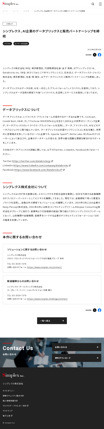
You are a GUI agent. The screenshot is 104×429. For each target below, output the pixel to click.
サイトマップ (8, 411)
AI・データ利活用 (21, 43)
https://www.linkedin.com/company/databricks (41, 165)
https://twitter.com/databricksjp (31, 161)
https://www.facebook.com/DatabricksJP (38, 169)
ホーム (5, 11)
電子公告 (7, 416)
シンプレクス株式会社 (11, 4)
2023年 (26, 11)
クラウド (7, 43)
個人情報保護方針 (10, 401)
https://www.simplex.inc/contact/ (44, 267)
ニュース (15, 11)
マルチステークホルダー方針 (15, 406)
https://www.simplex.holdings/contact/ (47, 298)
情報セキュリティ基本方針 (13, 396)
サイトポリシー (9, 391)
